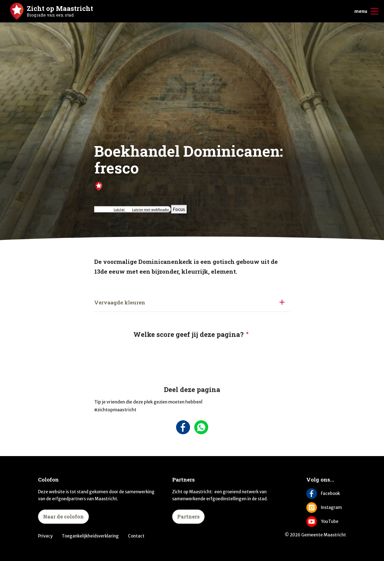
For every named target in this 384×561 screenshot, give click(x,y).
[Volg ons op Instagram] (326, 507)
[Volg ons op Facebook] (326, 493)
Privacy (45, 536)
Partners (188, 516)
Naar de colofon (63, 516)
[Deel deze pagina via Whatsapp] (201, 427)
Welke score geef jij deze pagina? (188, 334)
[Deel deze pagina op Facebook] (183, 427)
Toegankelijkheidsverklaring (90, 536)
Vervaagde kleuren (119, 302)
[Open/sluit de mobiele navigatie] (374, 11)
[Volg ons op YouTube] (326, 521)
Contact (136, 536)
